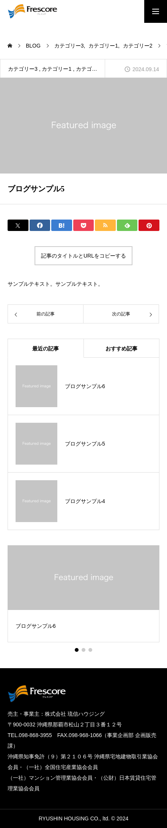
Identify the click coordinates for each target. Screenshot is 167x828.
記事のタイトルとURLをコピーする (83, 256)
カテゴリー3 (23, 69)
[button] (83, 650)
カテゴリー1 (56, 69)
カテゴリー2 (91, 69)
